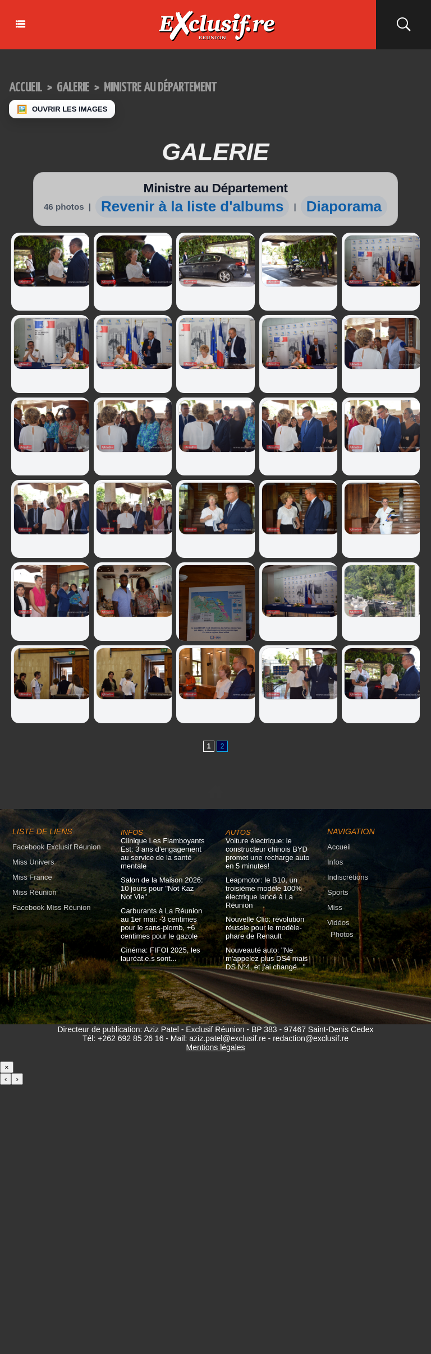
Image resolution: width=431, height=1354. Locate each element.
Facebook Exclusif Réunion (56, 847)
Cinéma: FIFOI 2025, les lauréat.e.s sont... (160, 954)
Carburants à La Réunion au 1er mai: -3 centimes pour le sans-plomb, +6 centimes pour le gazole (161, 923)
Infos (335, 862)
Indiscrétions (347, 877)
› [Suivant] (17, 1079)
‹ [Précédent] (5, 1079)
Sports (338, 892)
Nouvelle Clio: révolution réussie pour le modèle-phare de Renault (265, 927)
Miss (334, 907)
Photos (342, 934)
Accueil (25, 87)
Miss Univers (33, 862)
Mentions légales (215, 1047)
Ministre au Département (160, 87)
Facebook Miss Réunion (51, 907)
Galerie (73, 87)
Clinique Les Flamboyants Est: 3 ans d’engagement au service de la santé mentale (163, 853)
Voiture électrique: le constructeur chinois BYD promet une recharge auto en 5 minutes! (268, 853)
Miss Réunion (34, 892)
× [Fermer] (6, 1067)
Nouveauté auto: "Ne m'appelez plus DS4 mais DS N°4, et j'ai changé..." (267, 958)
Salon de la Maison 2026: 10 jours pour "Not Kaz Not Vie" (162, 888)
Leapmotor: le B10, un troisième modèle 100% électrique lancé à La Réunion (264, 892)
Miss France (32, 877)
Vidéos (338, 922)
